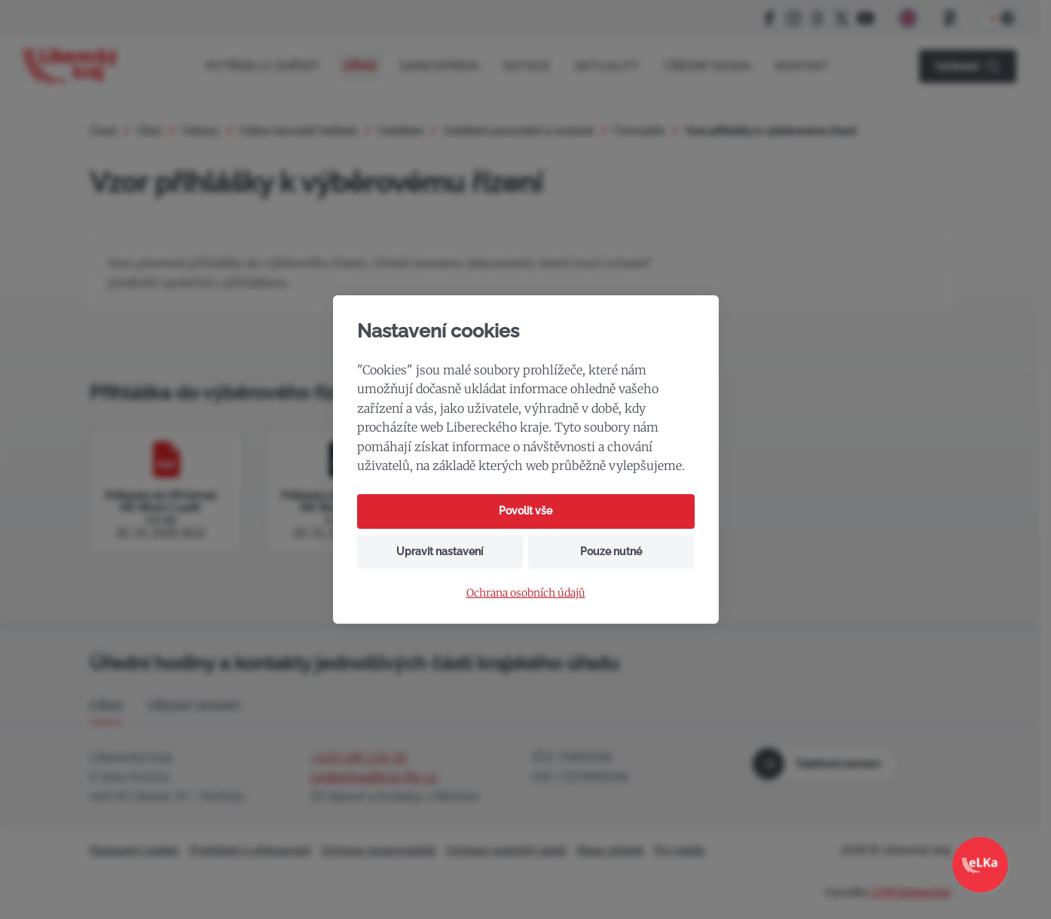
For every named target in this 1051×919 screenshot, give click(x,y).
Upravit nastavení (439, 551)
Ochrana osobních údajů (525, 593)
